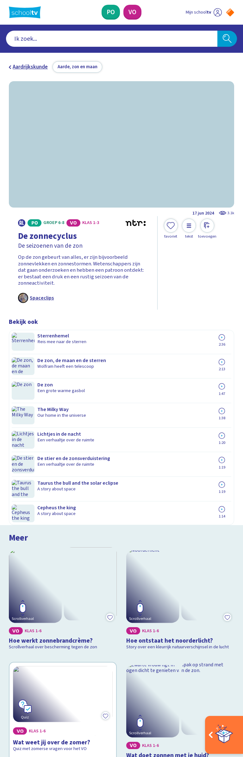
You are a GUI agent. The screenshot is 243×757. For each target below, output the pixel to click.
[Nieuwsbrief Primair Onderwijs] (178, 625)
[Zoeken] (227, 39)
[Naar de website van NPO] (230, 12)
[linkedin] (40, 699)
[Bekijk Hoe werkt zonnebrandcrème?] (63, 389)
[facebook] (12, 699)
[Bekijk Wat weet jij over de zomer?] (63, 490)
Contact (20, 594)
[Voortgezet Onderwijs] (132, 12)
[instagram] (26, 699)
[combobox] (112, 39)
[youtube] (54, 699)
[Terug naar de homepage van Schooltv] (25, 12)
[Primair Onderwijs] (111, 12)
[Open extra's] (224, 735)
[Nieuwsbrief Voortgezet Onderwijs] (178, 646)
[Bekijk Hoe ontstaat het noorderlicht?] (180, 389)
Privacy (19, 622)
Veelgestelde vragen (37, 604)
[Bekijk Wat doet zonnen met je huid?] (180, 490)
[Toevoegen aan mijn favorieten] (171, 229)
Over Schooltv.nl (31, 613)
